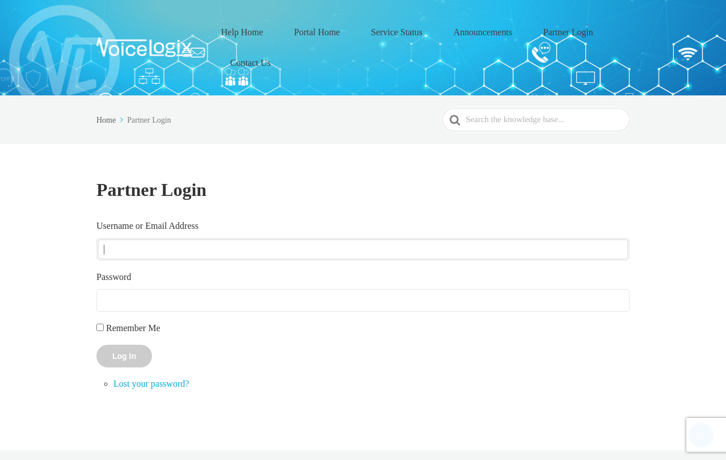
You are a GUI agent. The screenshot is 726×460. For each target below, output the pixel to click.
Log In (124, 319)
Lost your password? (151, 347)
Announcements (476, 29)
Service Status (406, 29)
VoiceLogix (175, 436)
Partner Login (545, 29)
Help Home (282, 29)
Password (113, 240)
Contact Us (606, 29)
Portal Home (342, 29)
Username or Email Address (147, 189)
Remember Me (133, 291)
